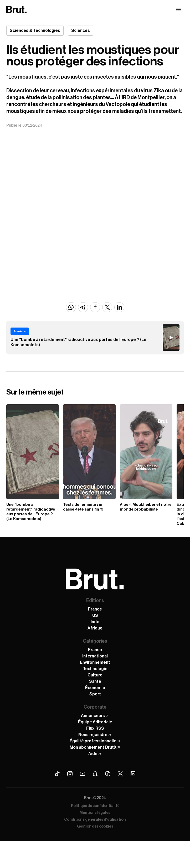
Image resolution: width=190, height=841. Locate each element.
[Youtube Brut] (82, 773)
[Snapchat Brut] (95, 773)
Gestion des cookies (95, 826)
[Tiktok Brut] (57, 773)
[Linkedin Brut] (133, 773)
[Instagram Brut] (70, 773)
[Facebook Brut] (107, 773)
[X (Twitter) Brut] (120, 773)
